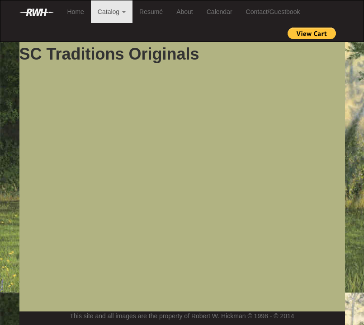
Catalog (112, 11)
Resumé (151, 11)
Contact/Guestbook (273, 11)
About (184, 11)
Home (75, 11)
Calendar (219, 11)
